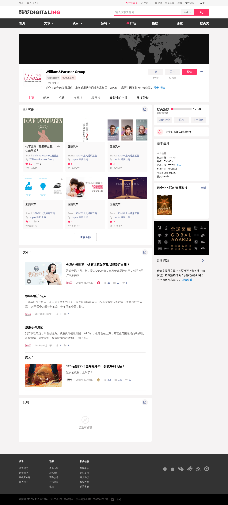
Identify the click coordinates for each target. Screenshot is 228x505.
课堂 (180, 23)
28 (107, 282)
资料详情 (159, 87)
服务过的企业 (118, 98)
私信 (189, 71)
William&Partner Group (41, 159)
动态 (46, 98)
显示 (179, 165)
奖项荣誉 (143, 98)
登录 (21, 3)
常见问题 (169, 3)
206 (108, 379)
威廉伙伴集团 (34, 327)
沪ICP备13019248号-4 (61, 499)
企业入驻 (54, 468)
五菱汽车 (73, 146)
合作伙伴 (23, 472)
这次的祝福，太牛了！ (79, 372)
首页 (22, 23)
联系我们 (54, 472)
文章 (78, 98)
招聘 (62, 98)
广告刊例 (54, 482)
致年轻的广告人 (35, 296)
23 (116, 282)
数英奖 (204, 23)
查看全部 (85, 237)
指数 (155, 23)
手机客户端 (24, 477)
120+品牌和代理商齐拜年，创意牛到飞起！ (95, 366)
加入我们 (23, 482)
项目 (95, 98)
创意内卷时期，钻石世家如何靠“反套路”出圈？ (98, 264)
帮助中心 (84, 468)
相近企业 (164, 119)
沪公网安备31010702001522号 (92, 499)
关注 (172, 71)
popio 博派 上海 (80, 159)
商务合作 (54, 477)
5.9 (28, 163)
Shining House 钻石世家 (46, 155)
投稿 (51, 486)
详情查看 (187, 279)
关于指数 (198, 119)
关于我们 (23, 468)
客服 (179, 3)
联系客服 (84, 486)
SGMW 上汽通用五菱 (86, 155)
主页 (31, 98)
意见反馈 (84, 472)
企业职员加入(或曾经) (174, 132)
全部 (203, 187)
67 (128, 379)
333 (118, 379)
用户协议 (84, 477)
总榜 (181, 119)
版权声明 (84, 482)
